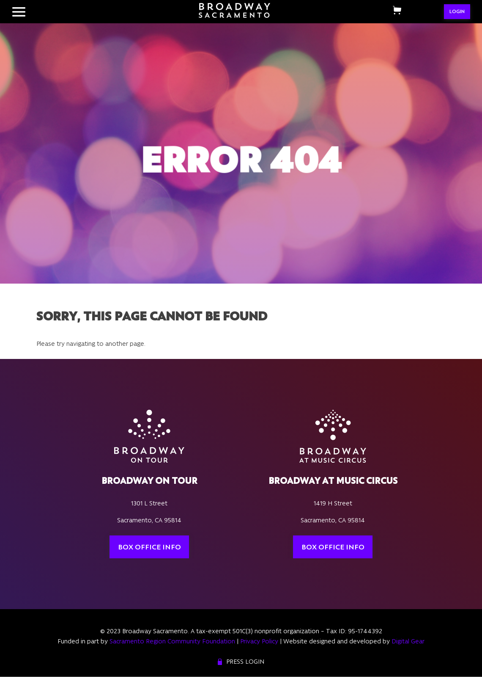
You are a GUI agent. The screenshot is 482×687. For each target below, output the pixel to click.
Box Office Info (149, 547)
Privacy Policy (259, 641)
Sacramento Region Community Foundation (172, 641)
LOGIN (457, 11)
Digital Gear (408, 641)
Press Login (245, 661)
